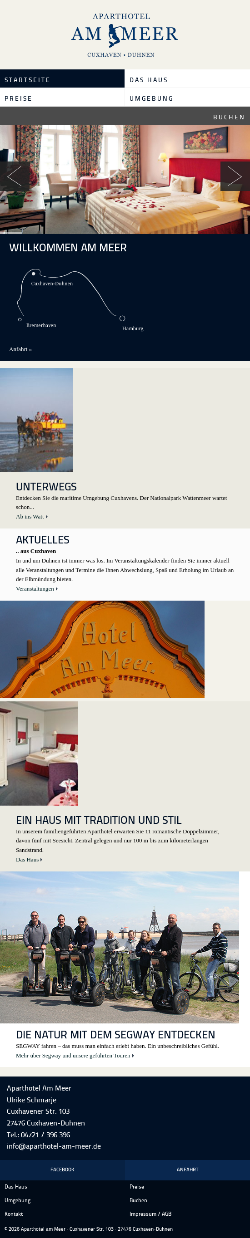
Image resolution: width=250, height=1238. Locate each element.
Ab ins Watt (30, 516)
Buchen (229, 117)
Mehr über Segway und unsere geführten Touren (73, 1055)
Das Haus (149, 80)
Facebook (62, 1170)
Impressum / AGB (150, 1214)
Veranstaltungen (35, 588)
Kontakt (14, 1214)
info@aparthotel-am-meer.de (54, 1146)
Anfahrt (187, 1170)
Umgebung (152, 99)
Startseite (28, 80)
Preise (19, 99)
